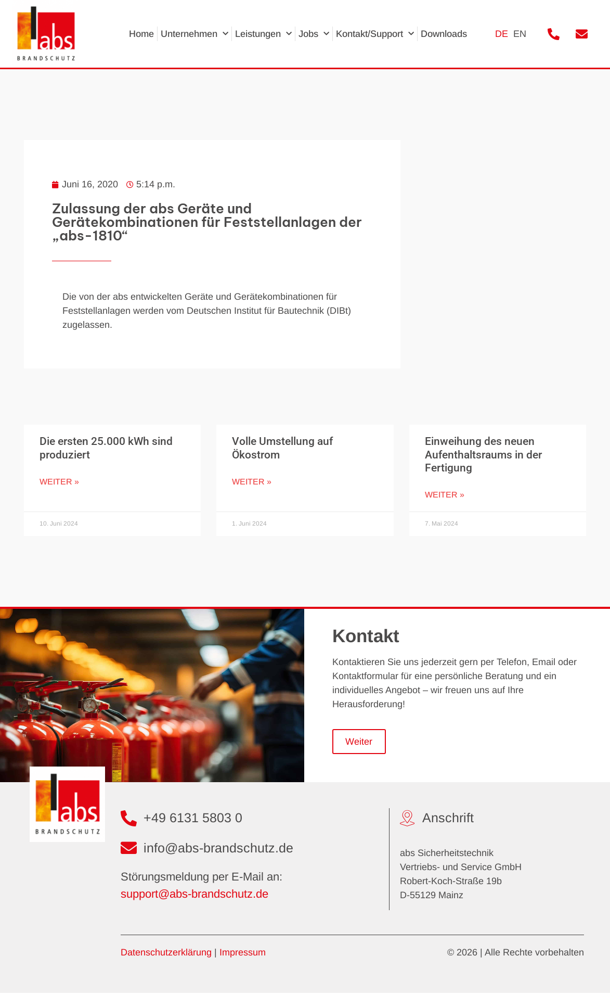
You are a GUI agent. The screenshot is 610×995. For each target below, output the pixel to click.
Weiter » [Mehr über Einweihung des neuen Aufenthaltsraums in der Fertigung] (444, 494)
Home (141, 34)
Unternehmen (194, 34)
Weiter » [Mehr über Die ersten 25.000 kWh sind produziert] (59, 481)
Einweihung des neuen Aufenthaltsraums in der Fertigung (483, 454)
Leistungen (263, 34)
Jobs (313, 34)
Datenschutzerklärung (166, 954)
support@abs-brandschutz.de (194, 895)
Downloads (444, 34)
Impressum (242, 954)
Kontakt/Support (375, 34)
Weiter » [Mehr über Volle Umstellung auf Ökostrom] (251, 481)
